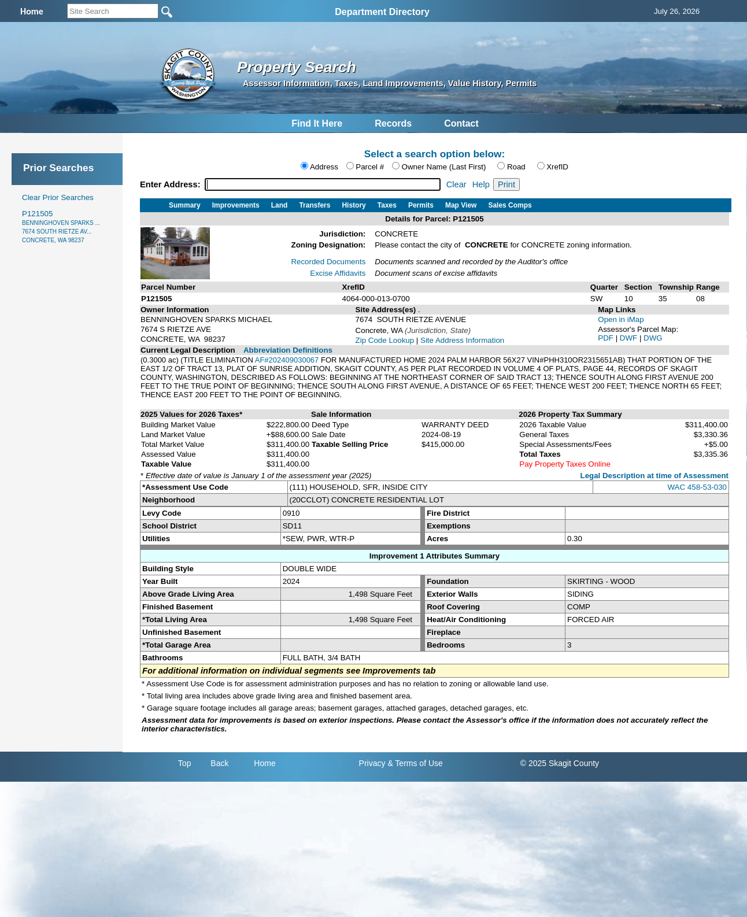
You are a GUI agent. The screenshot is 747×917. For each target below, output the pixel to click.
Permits (421, 205)
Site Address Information (462, 340)
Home (264, 763)
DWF (629, 338)
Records (393, 123)
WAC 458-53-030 (697, 487)
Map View (460, 205)
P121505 (61, 226)
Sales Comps (509, 205)
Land (279, 205)
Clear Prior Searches (58, 197)
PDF (606, 338)
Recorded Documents (328, 261)
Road (516, 166)
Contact (461, 123)
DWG (653, 338)
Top (184, 763)
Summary (185, 205)
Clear (456, 184)
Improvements (236, 205)
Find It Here (316, 123)
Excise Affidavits (337, 273)
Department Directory (382, 12)
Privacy (372, 763)
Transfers (314, 205)
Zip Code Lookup (385, 340)
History (353, 205)
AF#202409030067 (287, 360)
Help (481, 184)
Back (219, 763)
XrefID (557, 166)
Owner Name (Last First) (444, 166)
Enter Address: (171, 184)
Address (324, 166)
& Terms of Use (414, 763)
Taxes (387, 205)
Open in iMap (621, 319)
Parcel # (370, 166)
